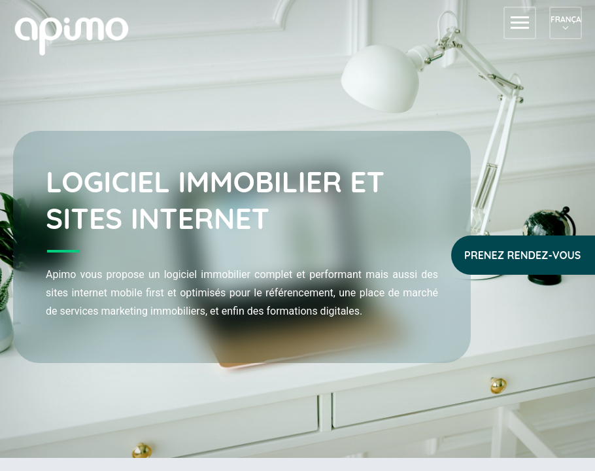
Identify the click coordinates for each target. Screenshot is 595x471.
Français (566, 19)
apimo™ (78, 35)
